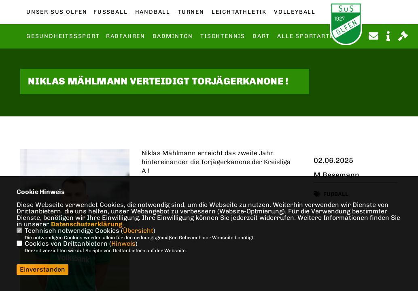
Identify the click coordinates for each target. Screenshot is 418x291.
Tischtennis (222, 36)
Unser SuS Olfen (56, 12)
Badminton (173, 36)
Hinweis (123, 243)
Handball (152, 12)
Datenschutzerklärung (86, 224)
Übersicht (138, 230)
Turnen (191, 12)
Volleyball (295, 12)
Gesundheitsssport (63, 36)
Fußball (110, 12)
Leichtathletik (239, 12)
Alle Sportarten (307, 36)
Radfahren (125, 36)
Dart (261, 36)
